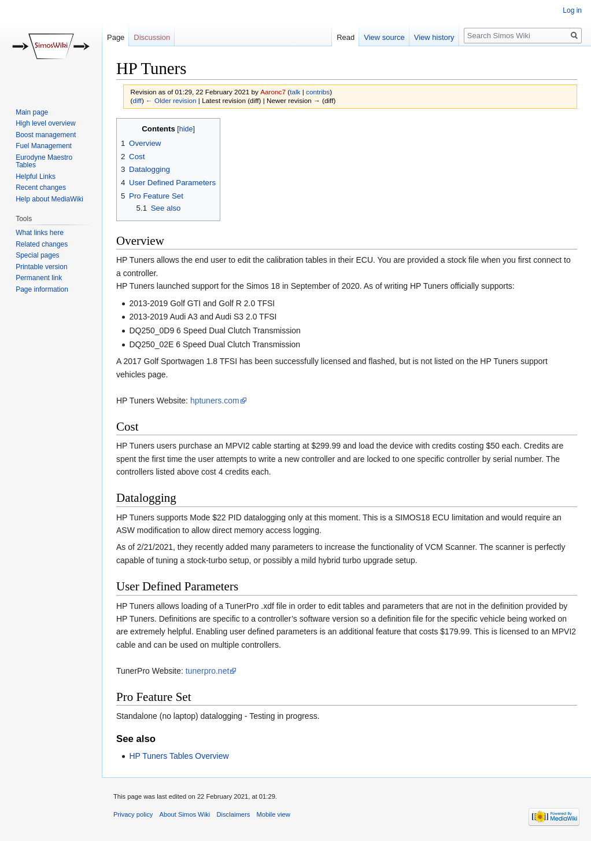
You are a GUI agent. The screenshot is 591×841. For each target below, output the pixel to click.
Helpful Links (36, 176)
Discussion (152, 37)
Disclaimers (233, 814)
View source (384, 37)
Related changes (42, 244)
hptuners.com (214, 400)
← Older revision (171, 100)
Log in (572, 10)
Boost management (46, 135)
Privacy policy (133, 814)
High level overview (45, 123)
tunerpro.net (208, 670)
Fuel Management (44, 146)
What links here (40, 233)
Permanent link (39, 278)
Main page (32, 112)
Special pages (37, 255)
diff (136, 100)
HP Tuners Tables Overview (178, 756)
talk (295, 92)
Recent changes (41, 187)
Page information (42, 289)
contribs (318, 92)
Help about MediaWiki (49, 199)
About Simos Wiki (185, 814)
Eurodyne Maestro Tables (44, 161)
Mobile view (273, 814)
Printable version (41, 267)
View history (434, 37)
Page (115, 37)
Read (345, 37)
